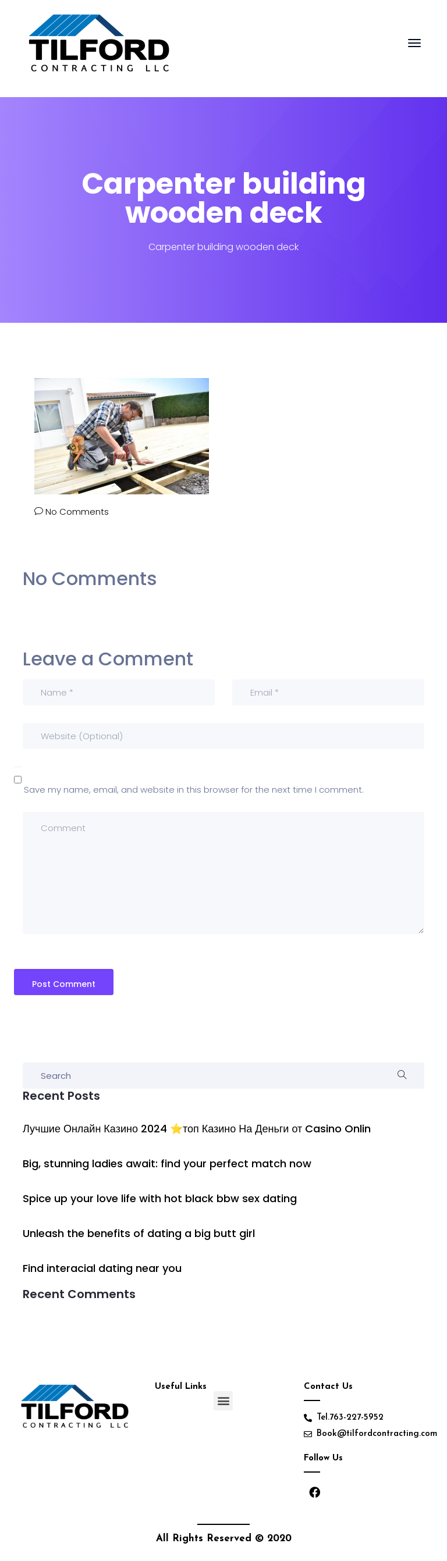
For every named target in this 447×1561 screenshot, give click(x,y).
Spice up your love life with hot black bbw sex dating (160, 1198)
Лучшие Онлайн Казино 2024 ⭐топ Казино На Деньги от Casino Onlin (197, 1128)
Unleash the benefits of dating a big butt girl (139, 1233)
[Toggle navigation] (414, 49)
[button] (223, 1400)
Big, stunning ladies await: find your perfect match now (167, 1163)
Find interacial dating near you (102, 1268)
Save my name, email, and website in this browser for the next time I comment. (194, 789)
